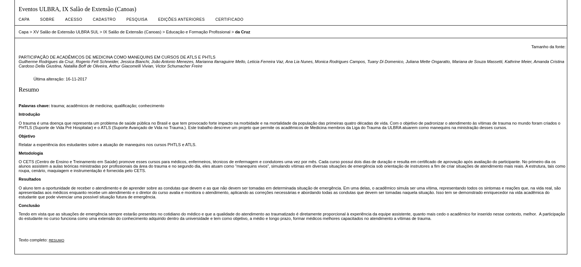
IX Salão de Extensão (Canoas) (132, 32)
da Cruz (242, 32)
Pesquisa (136, 19)
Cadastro (104, 19)
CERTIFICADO (229, 19)
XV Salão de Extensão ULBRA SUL (66, 32)
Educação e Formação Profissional (198, 32)
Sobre (47, 19)
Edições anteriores (181, 19)
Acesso (73, 19)
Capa (24, 19)
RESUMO (56, 240)
